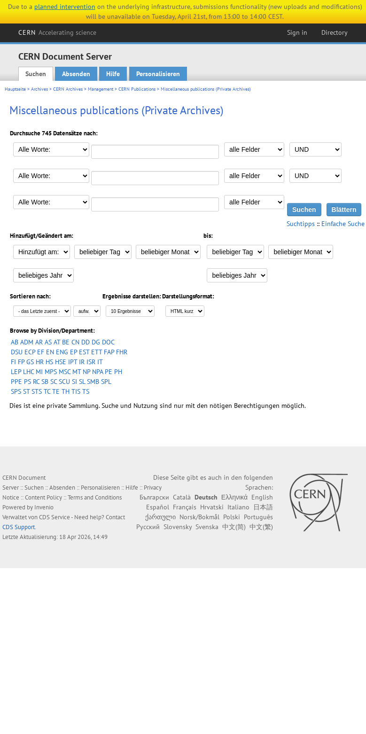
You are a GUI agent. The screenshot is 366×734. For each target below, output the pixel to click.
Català (182, 497)
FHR (121, 352)
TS (85, 391)
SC (53, 381)
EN (50, 352)
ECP (29, 352)
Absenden (76, 74)
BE (66, 342)
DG (96, 342)
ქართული (160, 517)
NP (86, 371)
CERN (57, 32)
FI (13, 362)
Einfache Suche (343, 223)
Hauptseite (15, 89)
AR (39, 342)
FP (21, 362)
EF (40, 352)
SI (74, 381)
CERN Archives (68, 89)
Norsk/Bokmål (199, 517)
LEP (16, 371)
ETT (96, 352)
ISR (90, 362)
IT (100, 362)
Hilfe (113, 74)
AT (57, 342)
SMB (93, 381)
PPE (16, 381)
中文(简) (234, 527)
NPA (97, 371)
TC (47, 391)
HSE (60, 362)
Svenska (206, 527)
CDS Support (18, 527)
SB (44, 381)
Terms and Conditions (95, 497)
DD (85, 342)
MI (39, 371)
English (262, 497)
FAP (109, 352)
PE (108, 371)
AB (14, 342)
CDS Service (54, 517)
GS (30, 362)
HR (40, 362)
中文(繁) (261, 527)
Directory (334, 32)
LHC (28, 371)
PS (27, 381)
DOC (108, 342)
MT (76, 371)
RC (36, 381)
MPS (51, 371)
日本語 (263, 507)
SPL (106, 381)
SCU (64, 381)
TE (56, 391)
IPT (72, 362)
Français (184, 507)
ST (26, 391)
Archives (39, 89)
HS (49, 362)
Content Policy (43, 497)
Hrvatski (212, 507)
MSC (64, 371)
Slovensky (178, 527)
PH (118, 371)
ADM (26, 342)
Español (157, 507)
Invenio (44, 507)
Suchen (35, 74)
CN (75, 342)
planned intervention (64, 6)
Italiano (238, 507)
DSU (17, 352)
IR (82, 362)
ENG (62, 352)
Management (100, 89)
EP (73, 352)
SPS (16, 391)
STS (36, 391)
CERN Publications (137, 89)
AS (48, 342)
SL (82, 381)
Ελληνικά (234, 497)
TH (66, 391)
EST (84, 352)
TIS (75, 391)
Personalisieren (158, 74)
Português (258, 517)
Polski (231, 517)
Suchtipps (301, 223)
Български (154, 497)
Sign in (297, 32)
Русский (148, 527)
